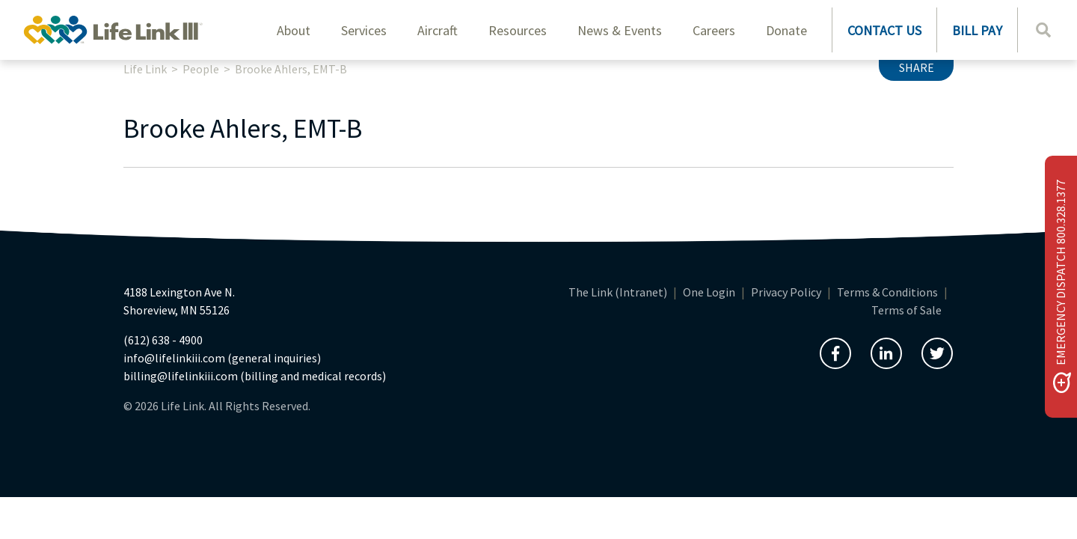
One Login (709, 291)
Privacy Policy (786, 291)
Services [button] (364, 30)
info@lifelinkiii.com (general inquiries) (222, 357)
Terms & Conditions (887, 291)
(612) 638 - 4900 (163, 339)
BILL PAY (977, 30)
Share (916, 67)
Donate (786, 30)
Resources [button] (517, 30)
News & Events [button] (619, 30)
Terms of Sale (906, 309)
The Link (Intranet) (617, 291)
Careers (714, 30)
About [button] (293, 30)
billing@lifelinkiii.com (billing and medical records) (254, 375)
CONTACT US (884, 30)
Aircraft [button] (437, 30)
